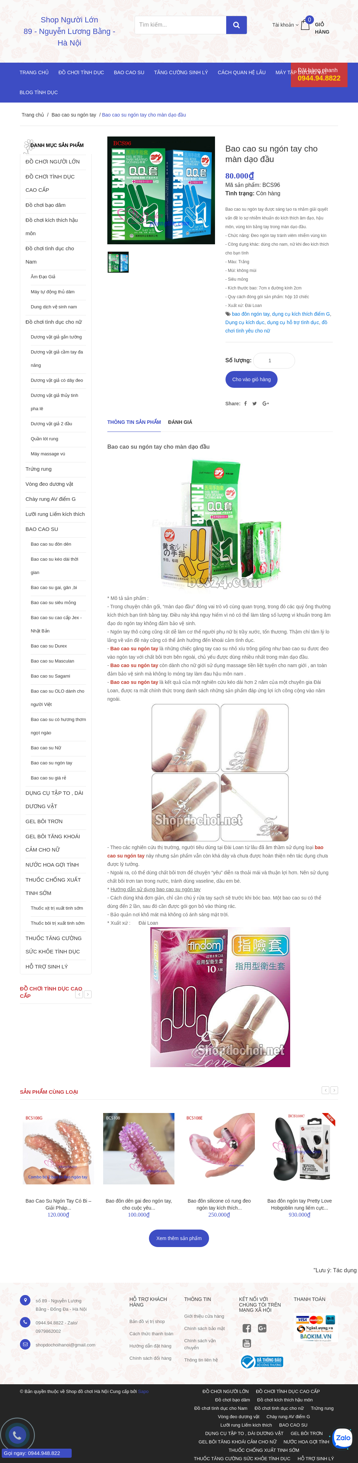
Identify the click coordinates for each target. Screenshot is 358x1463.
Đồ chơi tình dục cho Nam (50, 255)
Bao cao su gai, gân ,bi (54, 587)
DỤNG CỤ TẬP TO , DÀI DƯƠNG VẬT (54, 799)
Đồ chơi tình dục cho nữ (54, 322)
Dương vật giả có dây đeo (57, 380)
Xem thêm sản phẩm (179, 1236)
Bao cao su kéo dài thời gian (54, 565)
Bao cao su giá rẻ (48, 777)
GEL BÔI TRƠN (44, 821)
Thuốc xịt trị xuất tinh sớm (57, 908)
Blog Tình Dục (39, 92)
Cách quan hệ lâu (242, 72)
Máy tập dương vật (301, 72)
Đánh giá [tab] (180, 419)
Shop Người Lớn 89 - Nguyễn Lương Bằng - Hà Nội (69, 31)
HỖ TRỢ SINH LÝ (47, 966)
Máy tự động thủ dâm (52, 291)
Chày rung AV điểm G (51, 499)
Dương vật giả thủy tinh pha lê (54, 402)
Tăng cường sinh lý (181, 72)
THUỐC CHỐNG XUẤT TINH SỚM (53, 886)
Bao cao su (129, 72)
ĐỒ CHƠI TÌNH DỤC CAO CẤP (50, 183)
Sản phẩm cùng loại (49, 1089)
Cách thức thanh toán (151, 1331)
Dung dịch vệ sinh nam (54, 306)
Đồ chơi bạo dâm (45, 205)
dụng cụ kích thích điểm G (301, 314)
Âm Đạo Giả (43, 276)
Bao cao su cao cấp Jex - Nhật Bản (56, 624)
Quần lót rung (44, 438)
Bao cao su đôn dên (51, 544)
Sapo (143, 1389)
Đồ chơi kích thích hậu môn (52, 226)
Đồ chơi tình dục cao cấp (51, 992)
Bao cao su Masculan (52, 661)
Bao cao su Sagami (50, 676)
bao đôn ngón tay (250, 314)
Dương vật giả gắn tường (56, 337)
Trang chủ (34, 72)
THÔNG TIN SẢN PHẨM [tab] (134, 419)
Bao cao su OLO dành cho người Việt (57, 697)
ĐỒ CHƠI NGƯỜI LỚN (53, 161)
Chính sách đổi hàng (150, 1355)
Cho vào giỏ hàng (251, 377)
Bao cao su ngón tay (73, 115)
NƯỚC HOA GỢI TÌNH (52, 865)
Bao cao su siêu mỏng (53, 602)
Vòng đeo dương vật (49, 484)
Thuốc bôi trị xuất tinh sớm (58, 923)
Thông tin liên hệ (201, 1357)
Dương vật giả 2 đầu (51, 423)
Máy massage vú (48, 453)
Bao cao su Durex (49, 646)
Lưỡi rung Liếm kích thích (55, 514)
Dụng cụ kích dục (245, 322)
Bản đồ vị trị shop (147, 1319)
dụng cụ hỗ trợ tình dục (293, 322)
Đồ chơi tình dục (81, 72)
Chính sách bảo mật (204, 1325)
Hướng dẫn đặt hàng (150, 1343)
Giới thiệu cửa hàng (204, 1313)
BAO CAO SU (42, 529)
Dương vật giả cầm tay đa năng (57, 358)
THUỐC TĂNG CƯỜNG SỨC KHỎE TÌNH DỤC (54, 944)
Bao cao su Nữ (46, 747)
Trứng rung (38, 469)
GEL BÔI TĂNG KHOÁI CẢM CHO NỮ (53, 843)
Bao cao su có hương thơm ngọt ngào (58, 726)
